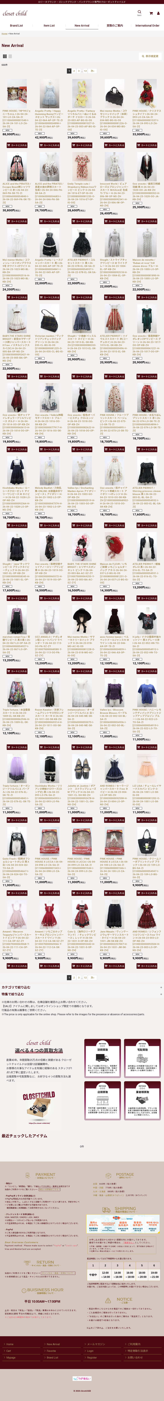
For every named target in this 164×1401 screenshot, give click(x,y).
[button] (139, 13)
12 (85, 71)
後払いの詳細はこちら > (49, 1189)
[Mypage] (158, 13)
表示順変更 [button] (150, 56)
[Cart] (151, 13)
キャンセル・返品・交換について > (58, 1273)
